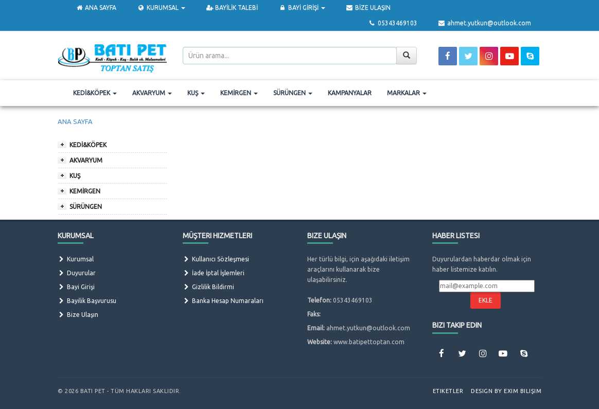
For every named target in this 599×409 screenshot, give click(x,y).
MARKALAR (407, 93)
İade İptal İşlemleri (213, 273)
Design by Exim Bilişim (506, 391)
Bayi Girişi (76, 286)
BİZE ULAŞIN (368, 7)
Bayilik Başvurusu (87, 300)
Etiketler (448, 391)
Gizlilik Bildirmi (208, 286)
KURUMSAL (161, 7)
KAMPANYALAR (350, 93)
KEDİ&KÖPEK (95, 93)
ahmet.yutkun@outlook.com (484, 23)
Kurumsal (76, 259)
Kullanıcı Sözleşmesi (216, 259)
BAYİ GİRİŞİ (301, 7)
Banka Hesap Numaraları (223, 300)
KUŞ (196, 93)
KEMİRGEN (239, 93)
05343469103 (392, 23)
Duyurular (77, 273)
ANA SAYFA (96, 7)
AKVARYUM (152, 93)
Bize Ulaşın (78, 314)
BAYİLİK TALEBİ (232, 7)
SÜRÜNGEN (292, 93)
